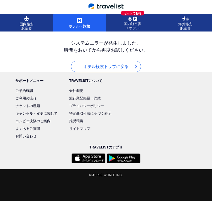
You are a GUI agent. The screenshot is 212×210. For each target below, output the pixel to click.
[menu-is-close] (202, 7)
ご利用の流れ (26, 98)
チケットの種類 (27, 106)
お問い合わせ (26, 136)
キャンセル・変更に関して (36, 113)
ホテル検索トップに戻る (111, 66)
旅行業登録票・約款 (85, 98)
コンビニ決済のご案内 (33, 121)
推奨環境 (76, 121)
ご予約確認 (24, 91)
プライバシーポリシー (86, 106)
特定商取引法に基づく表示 (90, 113)
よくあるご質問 (27, 129)
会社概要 (76, 91)
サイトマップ (79, 129)
